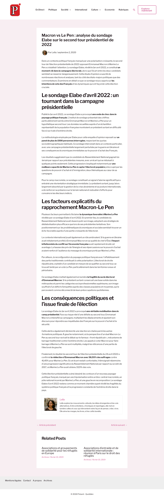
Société (66, 10)
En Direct (40, 10)
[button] (69, 10)
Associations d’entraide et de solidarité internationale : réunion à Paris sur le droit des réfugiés (102, 452)
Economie (110, 10)
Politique (52, 10)
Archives (45, 457)
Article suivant (119, 425)
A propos (38, 480)
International (81, 10)
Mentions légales (13, 480)
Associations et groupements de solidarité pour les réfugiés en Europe (59, 451)
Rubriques (123, 10)
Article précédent (46, 425)
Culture (96, 10)
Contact (28, 480)
